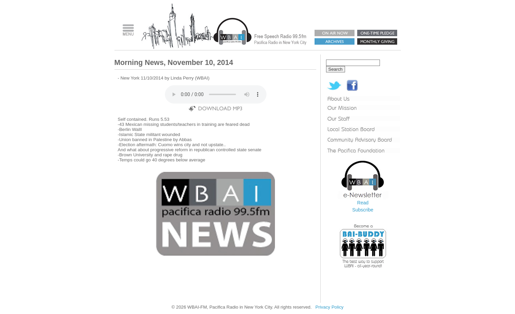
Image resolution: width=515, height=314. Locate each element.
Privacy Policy (330, 307)
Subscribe (362, 209)
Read (362, 202)
